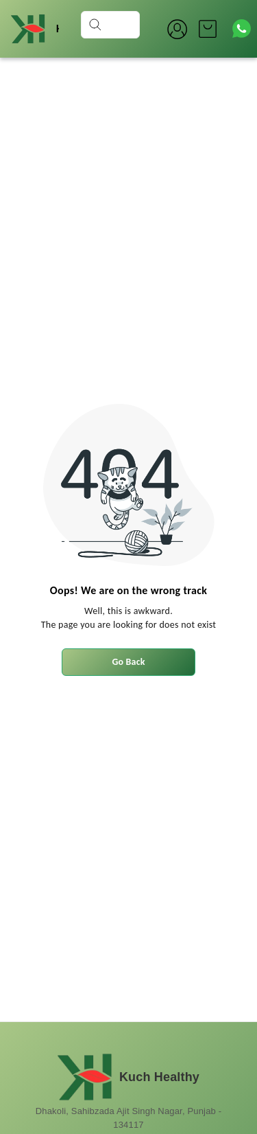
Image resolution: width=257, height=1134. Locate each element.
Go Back (128, 662)
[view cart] (208, 29)
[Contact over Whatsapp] (241, 28)
